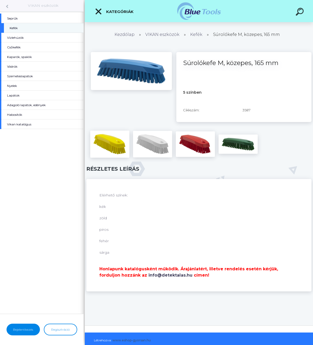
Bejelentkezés (23, 329)
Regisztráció (60, 329)
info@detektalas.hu (170, 275)
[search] (300, 12)
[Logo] (199, 11)
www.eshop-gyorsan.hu (131, 340)
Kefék (196, 34)
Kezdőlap (125, 34)
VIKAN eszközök (43, 5)
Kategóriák (114, 11)
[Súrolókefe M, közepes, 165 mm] (131, 54)
